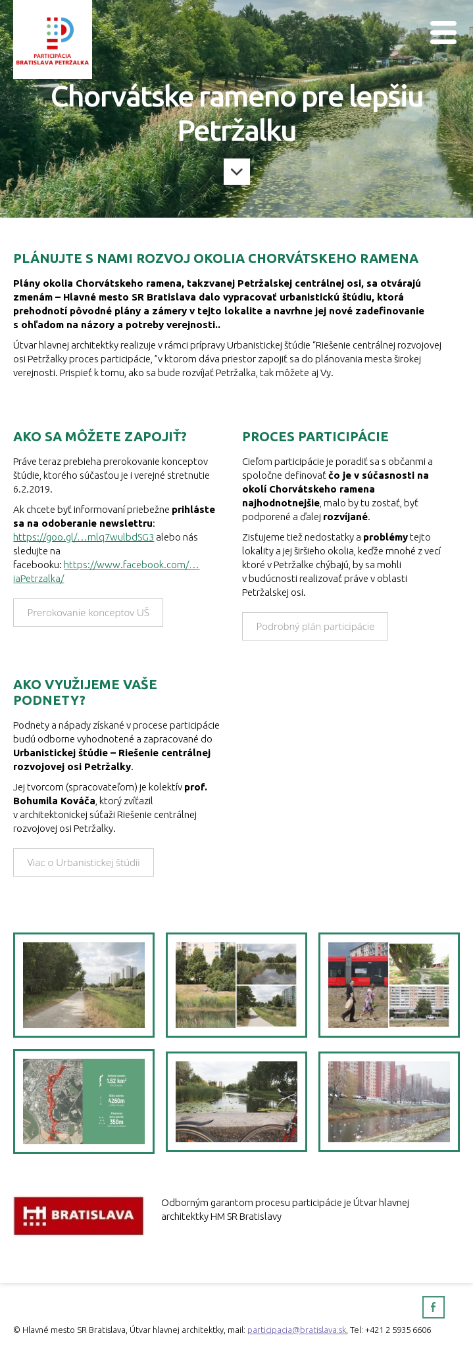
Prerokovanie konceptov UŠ (88, 612)
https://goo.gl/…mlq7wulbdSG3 (83, 537)
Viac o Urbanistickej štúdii (83, 862)
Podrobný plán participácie (315, 626)
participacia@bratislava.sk (296, 1329)
